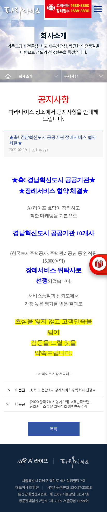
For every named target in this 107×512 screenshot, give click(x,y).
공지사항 (71, 76)
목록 (53, 429)
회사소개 (25, 76)
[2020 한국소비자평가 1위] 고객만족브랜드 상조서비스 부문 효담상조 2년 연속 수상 (61, 404)
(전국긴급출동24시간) (68, 9)
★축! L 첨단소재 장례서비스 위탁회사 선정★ (63, 389)
